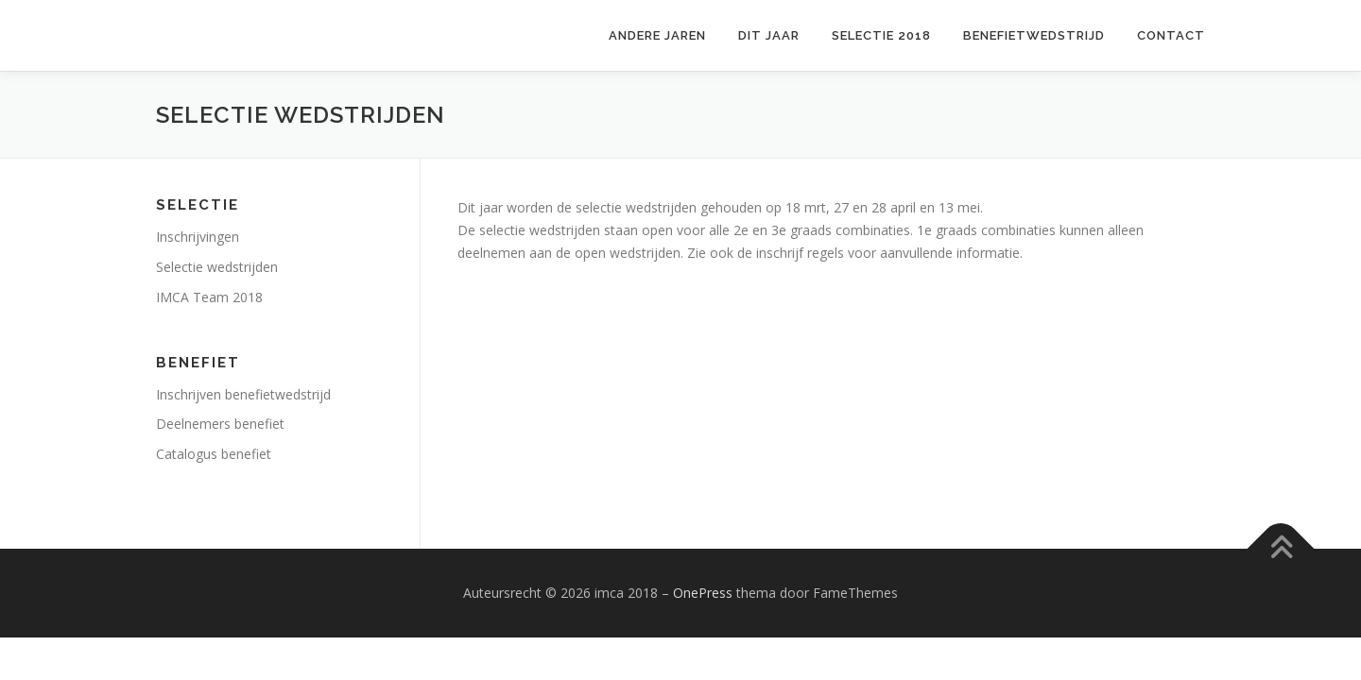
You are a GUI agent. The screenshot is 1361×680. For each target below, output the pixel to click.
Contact (1171, 35)
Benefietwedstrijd (1034, 35)
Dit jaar (769, 35)
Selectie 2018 (881, 35)
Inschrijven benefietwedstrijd (243, 394)
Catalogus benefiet (213, 454)
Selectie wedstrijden (217, 267)
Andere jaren (657, 35)
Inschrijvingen (197, 237)
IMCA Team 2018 (209, 297)
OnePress (702, 593)
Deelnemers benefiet (220, 424)
